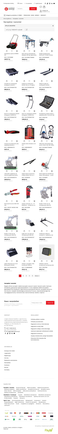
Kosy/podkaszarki (8, 402)
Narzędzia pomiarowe (33, 389)
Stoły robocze (7, 390)
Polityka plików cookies (37, 319)
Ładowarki (7, 405)
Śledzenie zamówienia (10, 360)
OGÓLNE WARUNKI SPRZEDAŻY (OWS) (42, 331)
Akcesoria (22, 398)
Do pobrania (28, 3)
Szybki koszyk (38, 3)
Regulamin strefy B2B (37, 326)
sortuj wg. (8, 29)
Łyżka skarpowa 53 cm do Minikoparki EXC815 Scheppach (11, 265)
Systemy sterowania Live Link (41, 396)
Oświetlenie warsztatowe (25, 396)
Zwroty (6, 358)
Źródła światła (8, 398)
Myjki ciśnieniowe (19, 402)
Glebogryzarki (29, 400)
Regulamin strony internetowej (40, 324)
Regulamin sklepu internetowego (40, 328)
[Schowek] (41, 6)
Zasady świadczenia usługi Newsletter (42, 336)
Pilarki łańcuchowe (9, 403)
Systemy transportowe (10, 392)
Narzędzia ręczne (45, 389)
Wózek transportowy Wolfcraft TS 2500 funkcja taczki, (46, 55)
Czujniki (20, 394)
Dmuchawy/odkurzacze (18, 400)
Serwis (6, 367)
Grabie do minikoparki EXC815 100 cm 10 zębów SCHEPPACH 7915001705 (28, 85)
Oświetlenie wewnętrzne (30, 394)
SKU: (5, 57)
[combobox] (23, 8)
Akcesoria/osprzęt (20, 387)
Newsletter (7, 362)
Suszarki (16, 398)
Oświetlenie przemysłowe (10, 396)
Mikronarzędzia (17, 390)
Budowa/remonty (42, 390)
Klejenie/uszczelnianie (43, 387)
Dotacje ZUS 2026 (9, 351)
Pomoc (20, 3)
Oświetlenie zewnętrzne (44, 394)
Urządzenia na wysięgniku (27, 403)
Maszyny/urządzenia (9, 389)
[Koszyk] (44, 6)
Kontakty (7, 369)
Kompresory (37, 400)
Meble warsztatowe (21, 389)
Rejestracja (7, 355)
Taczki (17, 403)
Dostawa (6, 365)
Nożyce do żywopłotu (31, 402)
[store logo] (9, 9)
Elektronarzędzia (31, 387)
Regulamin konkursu (37, 333)
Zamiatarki (20, 392)
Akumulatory (46, 403)
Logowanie (7, 353)
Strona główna (8, 18)
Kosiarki (44, 400)
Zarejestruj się (46, 11)
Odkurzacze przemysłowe (29, 390)
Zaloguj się (45, 10)
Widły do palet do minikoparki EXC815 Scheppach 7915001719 (45, 85)
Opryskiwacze (42, 402)
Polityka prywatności (37, 321)
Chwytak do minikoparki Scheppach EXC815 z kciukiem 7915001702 (10, 85)
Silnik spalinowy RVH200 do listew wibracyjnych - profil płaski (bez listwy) (46, 175)
